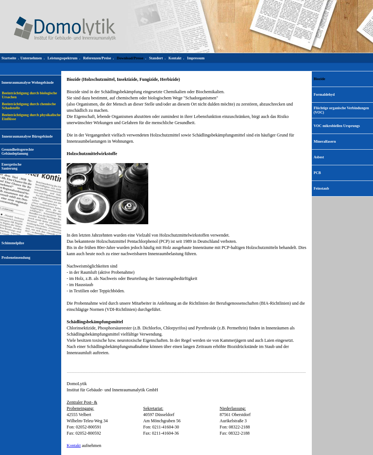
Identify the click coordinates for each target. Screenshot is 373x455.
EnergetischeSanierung (11, 166)
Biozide (319, 79)
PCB (317, 173)
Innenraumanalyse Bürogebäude (27, 136)
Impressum (196, 58)
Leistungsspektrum (62, 58)
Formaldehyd (324, 94)
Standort (156, 58)
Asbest (319, 157)
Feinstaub (321, 188)
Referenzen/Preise (97, 58)
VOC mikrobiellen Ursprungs (337, 126)
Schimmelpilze (12, 243)
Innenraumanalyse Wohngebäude (27, 82)
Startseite (8, 58)
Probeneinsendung (15, 258)
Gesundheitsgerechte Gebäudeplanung (17, 151)
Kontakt (74, 445)
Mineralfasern (325, 141)
